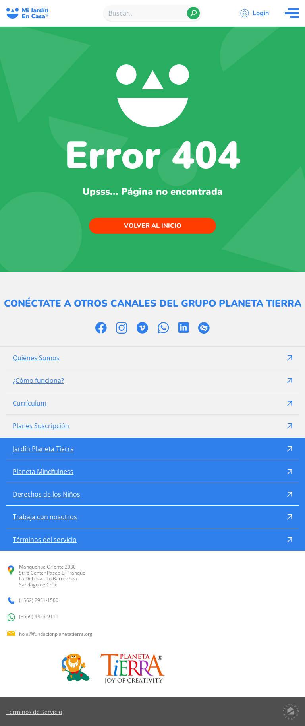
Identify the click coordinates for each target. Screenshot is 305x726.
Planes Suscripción (41, 425)
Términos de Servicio (34, 712)
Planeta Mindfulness (43, 471)
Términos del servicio (45, 539)
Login (261, 13)
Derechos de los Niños (46, 494)
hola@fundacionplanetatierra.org (49, 634)
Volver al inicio (152, 225)
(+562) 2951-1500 (32, 600)
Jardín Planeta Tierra (43, 449)
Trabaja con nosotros (45, 516)
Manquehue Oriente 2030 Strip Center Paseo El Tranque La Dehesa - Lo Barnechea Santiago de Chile (45, 576)
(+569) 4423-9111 (32, 617)
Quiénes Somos (36, 357)
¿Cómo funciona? (38, 380)
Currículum (29, 403)
